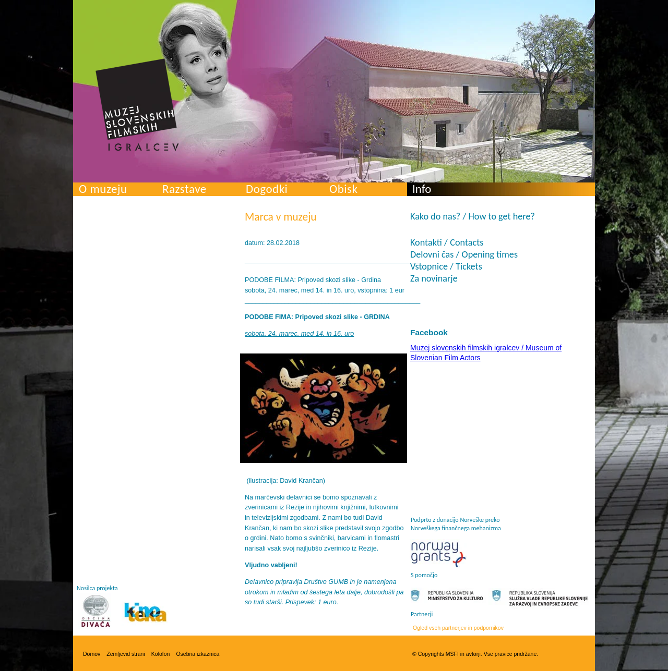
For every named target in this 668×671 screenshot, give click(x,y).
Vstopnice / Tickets (446, 266)
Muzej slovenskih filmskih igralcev (137, 104)
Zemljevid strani (125, 654)
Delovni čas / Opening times (464, 254)
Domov (91, 654)
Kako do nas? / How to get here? (472, 216)
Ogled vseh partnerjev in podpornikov (458, 628)
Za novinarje (434, 278)
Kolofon (160, 654)
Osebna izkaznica (197, 654)
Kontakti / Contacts (446, 242)
